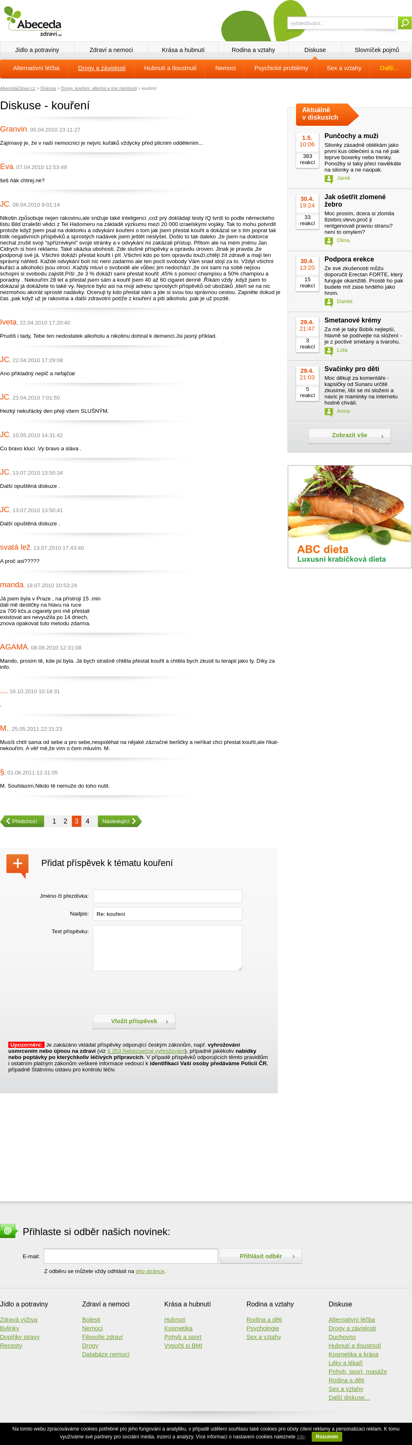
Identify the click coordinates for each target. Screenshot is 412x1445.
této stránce (150, 1271)
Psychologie (262, 1328)
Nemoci (225, 68)
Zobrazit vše (349, 435)
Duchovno (342, 1337)
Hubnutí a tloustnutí (170, 68)
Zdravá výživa (18, 1319)
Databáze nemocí (106, 1354)
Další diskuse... (349, 1397)
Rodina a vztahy (253, 50)
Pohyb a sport (182, 1337)
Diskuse (315, 50)
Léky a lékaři (345, 1363)
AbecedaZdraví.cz (18, 88)
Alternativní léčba (36, 68)
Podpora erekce (349, 259)
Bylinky (9, 1328)
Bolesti (91, 1319)
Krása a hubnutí (183, 50)
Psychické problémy (281, 68)
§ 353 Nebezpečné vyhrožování (146, 1051)
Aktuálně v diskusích (320, 113)
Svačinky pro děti (351, 368)
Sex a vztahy (344, 68)
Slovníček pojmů (377, 50)
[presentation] (155, 991)
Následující (114, 821)
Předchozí (18, 821)
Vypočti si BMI (183, 1345)
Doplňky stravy (20, 1337)
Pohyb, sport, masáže (358, 1371)
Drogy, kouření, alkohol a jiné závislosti (99, 88)
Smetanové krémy (352, 320)
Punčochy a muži (351, 135)
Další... (389, 68)
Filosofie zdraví (102, 1337)
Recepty (11, 1345)
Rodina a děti (264, 1319)
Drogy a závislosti (101, 68)
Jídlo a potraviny (37, 50)
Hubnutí (174, 1319)
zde (301, 1437)
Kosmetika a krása (354, 1354)
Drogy (90, 1345)
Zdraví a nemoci (111, 50)
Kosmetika (178, 1328)
